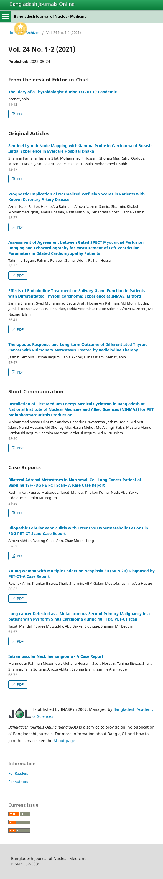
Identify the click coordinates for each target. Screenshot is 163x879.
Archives (32, 32)
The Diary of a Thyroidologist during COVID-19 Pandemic (62, 91)
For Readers (18, 773)
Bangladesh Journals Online (42, 4)
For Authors (18, 781)
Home (13, 32)
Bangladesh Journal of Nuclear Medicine (50, 16)
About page (64, 740)
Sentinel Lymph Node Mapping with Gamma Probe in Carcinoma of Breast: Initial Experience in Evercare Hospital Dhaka (80, 148)
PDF (20, 114)
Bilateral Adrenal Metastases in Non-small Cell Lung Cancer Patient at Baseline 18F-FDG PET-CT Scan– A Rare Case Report (74, 482)
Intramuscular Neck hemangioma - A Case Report (55, 656)
